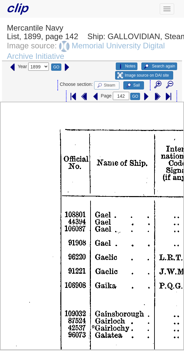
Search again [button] (159, 66)
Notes (126, 66)
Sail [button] (133, 86)
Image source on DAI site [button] (143, 75)
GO (56, 67)
